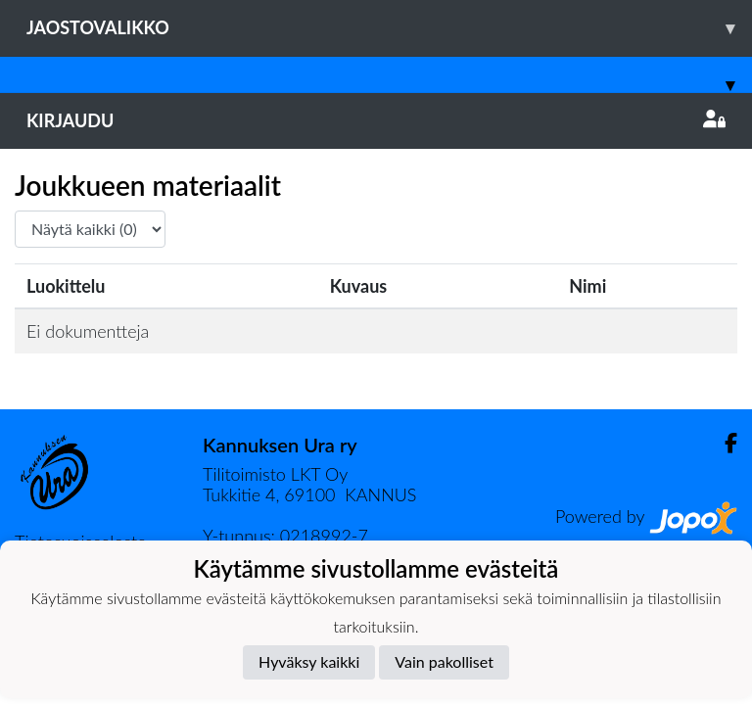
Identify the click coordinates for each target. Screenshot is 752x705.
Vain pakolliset (444, 661)
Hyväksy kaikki (308, 661)
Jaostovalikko (389, 28)
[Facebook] (723, 443)
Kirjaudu (376, 120)
